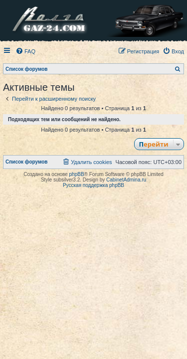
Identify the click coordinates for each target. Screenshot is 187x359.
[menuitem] (25, 51)
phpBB (76, 174)
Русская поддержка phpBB (93, 185)
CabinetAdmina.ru (126, 179)
